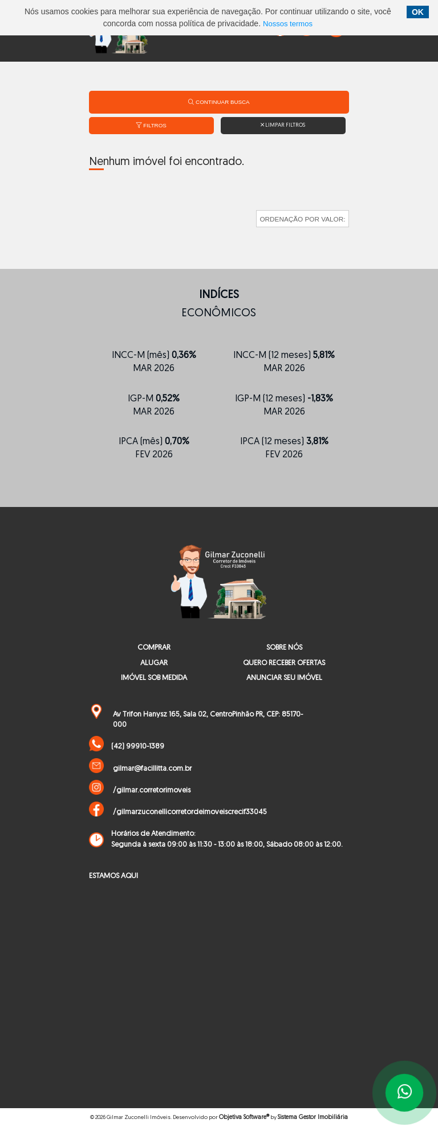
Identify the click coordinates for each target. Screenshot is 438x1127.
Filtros (151, 125)
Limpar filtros (283, 125)
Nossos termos (288, 23)
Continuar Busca (218, 102)
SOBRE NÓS (284, 647)
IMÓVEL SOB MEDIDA (154, 678)
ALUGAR (154, 663)
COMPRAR (154, 647)
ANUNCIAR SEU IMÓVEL (284, 678)
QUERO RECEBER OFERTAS (284, 663)
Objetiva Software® (244, 1117)
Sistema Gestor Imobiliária (313, 1117)
